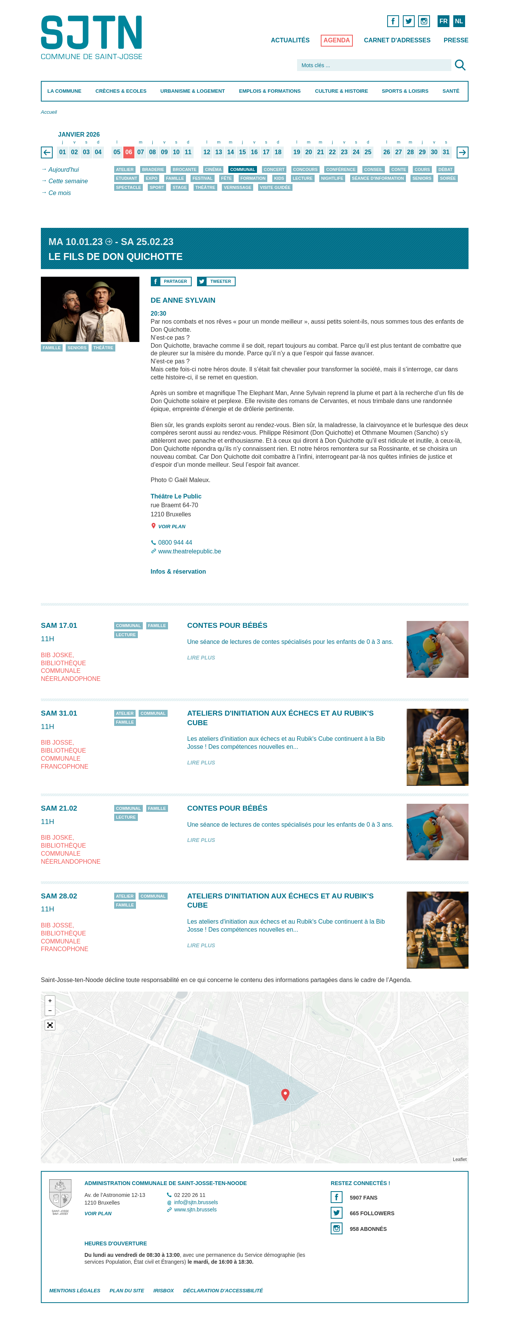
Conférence (340, 169)
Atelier (124, 169)
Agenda (336, 40)
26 (386, 151)
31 (446, 151)
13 (218, 151)
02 (74, 151)
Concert (273, 169)
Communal (242, 169)
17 (266, 151)
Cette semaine (68, 181)
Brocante (184, 169)
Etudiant (126, 178)
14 (230, 151)
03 (86, 151)
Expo (151, 178)
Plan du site (127, 1291)
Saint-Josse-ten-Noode (93, 37)
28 (410, 151)
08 (152, 151)
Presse (456, 40)
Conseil (373, 169)
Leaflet (459, 1160)
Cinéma (213, 169)
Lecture (302, 178)
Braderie (153, 169)
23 (344, 151)
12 (206, 151)
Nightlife (332, 178)
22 (332, 151)
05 (116, 151)
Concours (305, 169)
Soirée (448, 178)
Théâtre (205, 187)
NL (459, 21)
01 (62, 151)
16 (254, 151)
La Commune (64, 91)
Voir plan (167, 526)
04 (98, 151)
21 (320, 151)
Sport (156, 187)
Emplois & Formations (270, 91)
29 (422, 151)
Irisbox (163, 1291)
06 (128, 151)
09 (164, 151)
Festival (202, 178)
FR (443, 21)
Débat (445, 169)
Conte (398, 169)
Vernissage (237, 187)
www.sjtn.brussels (195, 1209)
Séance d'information (378, 178)
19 (296, 151)
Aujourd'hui (63, 169)
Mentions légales (74, 1291)
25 (367, 151)
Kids (279, 178)
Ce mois (59, 193)
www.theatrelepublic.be (189, 551)
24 (355, 151)
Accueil (49, 112)
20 (308, 151)
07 (140, 151)
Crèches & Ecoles (120, 91)
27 (398, 151)
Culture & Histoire (341, 91)
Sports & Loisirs (405, 91)
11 (187, 151)
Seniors (421, 178)
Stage (180, 187)
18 (278, 151)
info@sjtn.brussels (196, 1202)
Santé (451, 91)
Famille (175, 178)
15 (242, 151)
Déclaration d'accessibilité (223, 1291)
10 (176, 151)
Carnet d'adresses (397, 40)
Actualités (290, 40)
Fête (226, 178)
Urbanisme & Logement (192, 91)
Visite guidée (275, 187)
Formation (252, 178)
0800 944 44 (175, 542)
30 (434, 151)
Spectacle (128, 187)
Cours (422, 169)
